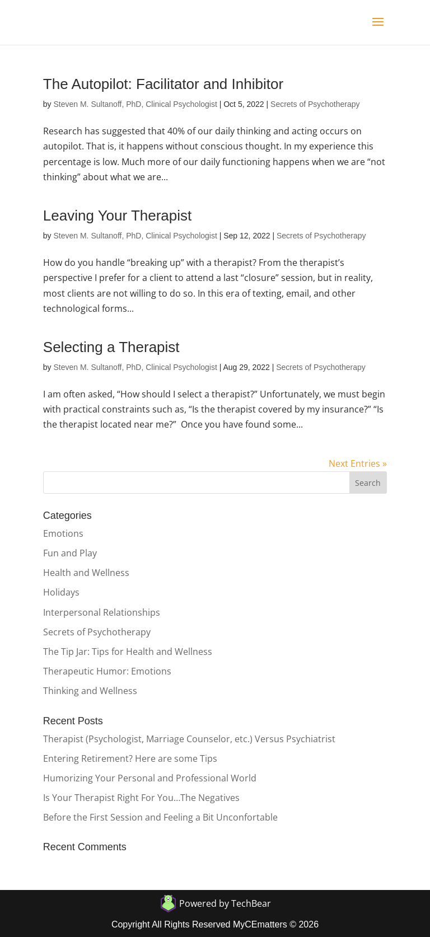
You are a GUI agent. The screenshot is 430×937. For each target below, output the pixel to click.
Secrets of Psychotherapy (315, 104)
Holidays (61, 592)
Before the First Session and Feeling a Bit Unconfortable (160, 817)
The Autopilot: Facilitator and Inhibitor (163, 84)
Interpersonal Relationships (101, 612)
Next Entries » (358, 463)
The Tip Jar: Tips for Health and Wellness (127, 651)
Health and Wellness (86, 572)
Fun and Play (70, 553)
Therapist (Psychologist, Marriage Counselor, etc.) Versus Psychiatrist (189, 739)
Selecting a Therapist (111, 347)
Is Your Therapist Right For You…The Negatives (141, 797)
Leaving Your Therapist (117, 215)
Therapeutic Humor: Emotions (107, 671)
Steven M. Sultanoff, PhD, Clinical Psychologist (135, 104)
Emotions (63, 533)
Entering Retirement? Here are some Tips (130, 758)
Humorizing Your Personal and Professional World (149, 778)
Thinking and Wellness (90, 691)
